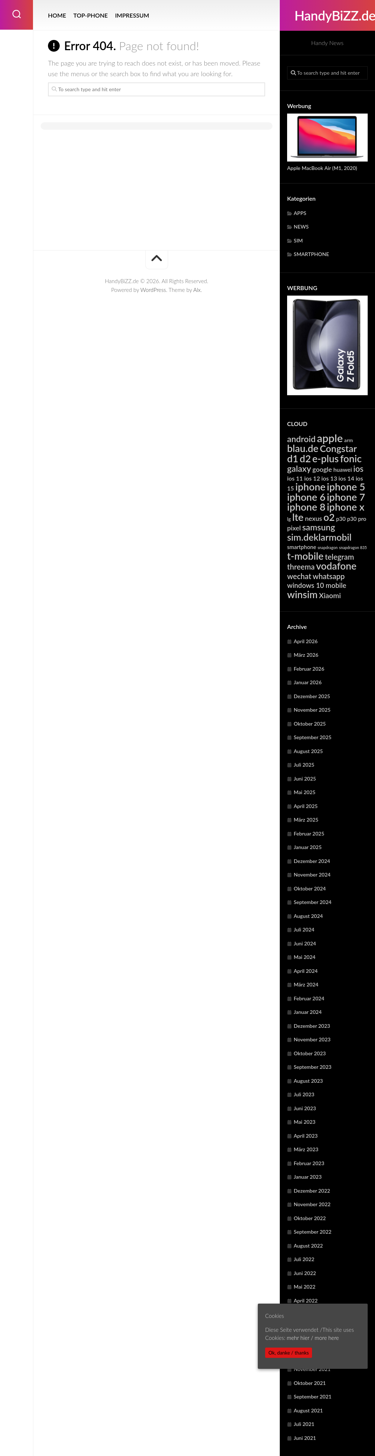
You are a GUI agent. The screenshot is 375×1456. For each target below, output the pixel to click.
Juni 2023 (305, 1108)
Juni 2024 (305, 943)
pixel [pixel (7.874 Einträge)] (294, 528)
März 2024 (306, 984)
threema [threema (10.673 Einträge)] (301, 566)
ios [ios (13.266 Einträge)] (358, 469)
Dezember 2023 (312, 1026)
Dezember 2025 (312, 696)
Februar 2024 (309, 998)
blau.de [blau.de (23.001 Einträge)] (302, 448)
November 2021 (312, 1369)
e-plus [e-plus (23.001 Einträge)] (325, 458)
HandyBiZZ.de (327, 15)
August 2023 (308, 1081)
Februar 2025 (309, 833)
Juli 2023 (304, 1094)
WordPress (153, 289)
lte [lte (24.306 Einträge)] (298, 517)
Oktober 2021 (310, 1383)
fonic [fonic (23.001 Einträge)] (351, 458)
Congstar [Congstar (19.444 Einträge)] (338, 448)
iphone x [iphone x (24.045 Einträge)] (345, 507)
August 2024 (308, 916)
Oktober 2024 (310, 888)
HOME (57, 15)
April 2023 (306, 1136)
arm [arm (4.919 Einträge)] (348, 440)
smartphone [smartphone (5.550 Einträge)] (301, 547)
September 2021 (312, 1396)
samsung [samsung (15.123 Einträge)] (318, 527)
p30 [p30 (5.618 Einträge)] (341, 518)
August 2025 (308, 751)
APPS (300, 213)
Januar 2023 (308, 1177)
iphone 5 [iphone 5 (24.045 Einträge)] (346, 487)
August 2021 (308, 1410)
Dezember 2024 (312, 861)
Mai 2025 (304, 792)
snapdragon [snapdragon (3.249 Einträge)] (328, 547)
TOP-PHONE (90, 15)
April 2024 (306, 971)
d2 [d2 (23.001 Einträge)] (305, 458)
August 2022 (308, 1245)
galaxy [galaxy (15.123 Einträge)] (299, 468)
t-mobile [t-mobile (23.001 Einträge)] (305, 556)
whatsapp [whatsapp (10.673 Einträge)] (329, 576)
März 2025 (306, 819)
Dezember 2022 (312, 1191)
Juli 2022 (304, 1259)
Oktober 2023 (310, 1053)
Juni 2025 (305, 778)
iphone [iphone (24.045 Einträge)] (311, 487)
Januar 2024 (308, 1012)
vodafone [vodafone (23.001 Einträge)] (336, 566)
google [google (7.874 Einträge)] (322, 469)
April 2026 (306, 641)
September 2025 (312, 737)
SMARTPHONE (311, 254)
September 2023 (312, 1067)
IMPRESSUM (132, 15)
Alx (197, 289)
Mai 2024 (304, 957)
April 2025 (306, 806)
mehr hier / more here (313, 1337)
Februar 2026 (309, 669)
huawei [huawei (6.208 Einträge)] (342, 469)
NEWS (301, 226)
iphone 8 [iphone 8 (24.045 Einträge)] (306, 507)
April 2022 (306, 1300)
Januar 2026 (308, 682)
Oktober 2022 (310, 1218)
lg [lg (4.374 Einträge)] (289, 519)
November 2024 (312, 874)
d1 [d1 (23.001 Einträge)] (292, 458)
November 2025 (312, 710)
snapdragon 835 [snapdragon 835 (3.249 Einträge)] (353, 547)
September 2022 (312, 1232)
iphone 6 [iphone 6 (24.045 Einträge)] (306, 497)
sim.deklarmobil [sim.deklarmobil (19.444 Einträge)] (319, 536)
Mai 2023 (304, 1122)
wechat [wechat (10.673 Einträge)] (299, 576)
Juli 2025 (304, 765)
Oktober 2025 (310, 723)
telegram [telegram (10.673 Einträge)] (339, 556)
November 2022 (312, 1204)
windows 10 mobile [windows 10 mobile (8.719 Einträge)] (316, 585)
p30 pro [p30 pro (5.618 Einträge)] (357, 518)
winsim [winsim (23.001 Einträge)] (302, 594)
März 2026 (306, 655)
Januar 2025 (308, 847)
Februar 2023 (309, 1163)
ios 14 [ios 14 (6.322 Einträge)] (346, 478)
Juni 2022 (305, 1273)
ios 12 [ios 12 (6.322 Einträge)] (312, 478)
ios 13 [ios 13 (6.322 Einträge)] (329, 478)
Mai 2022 (304, 1286)
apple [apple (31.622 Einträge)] (330, 437)
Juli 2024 (304, 929)
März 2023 (306, 1149)
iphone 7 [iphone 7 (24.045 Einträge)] (346, 497)
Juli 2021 (304, 1424)
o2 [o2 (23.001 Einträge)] (329, 517)
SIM (298, 240)
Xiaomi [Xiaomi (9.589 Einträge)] (330, 595)
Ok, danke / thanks (288, 1353)
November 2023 (312, 1039)
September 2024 (312, 902)
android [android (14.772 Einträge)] (301, 439)
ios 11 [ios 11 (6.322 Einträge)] (295, 478)
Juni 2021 (305, 1438)
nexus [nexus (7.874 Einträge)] (313, 518)
